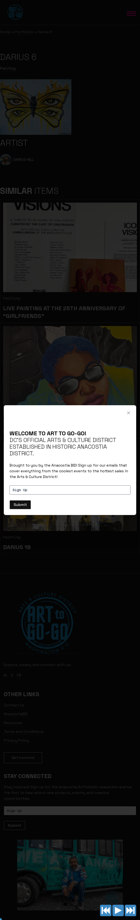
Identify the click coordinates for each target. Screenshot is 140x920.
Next (130, 910)
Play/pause (118, 910)
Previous (105, 910)
